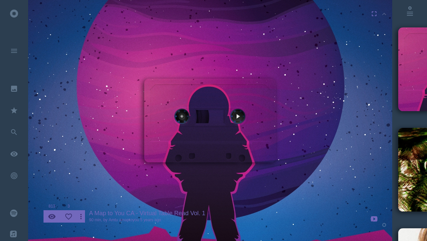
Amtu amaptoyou (124, 220)
